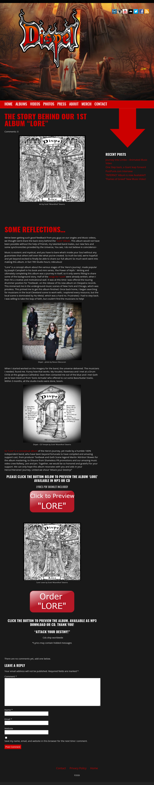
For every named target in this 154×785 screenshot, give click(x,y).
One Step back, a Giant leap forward (126, 167)
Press (61, 104)
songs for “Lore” (57, 276)
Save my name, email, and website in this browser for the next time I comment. (46, 740)
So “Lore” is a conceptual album (21, 450)
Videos (35, 104)
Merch (86, 104)
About (74, 104)
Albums (21, 104)
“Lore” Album (63, 240)
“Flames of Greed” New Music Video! (126, 179)
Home (8, 104)
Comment (11, 676)
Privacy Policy (78, 768)
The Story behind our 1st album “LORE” (46, 121)
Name (9, 709)
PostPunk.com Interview (119, 171)
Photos (48, 104)
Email (8, 719)
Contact (100, 104)
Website (9, 728)
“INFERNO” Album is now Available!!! (126, 175)
